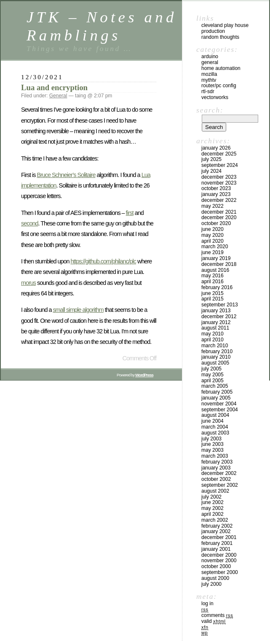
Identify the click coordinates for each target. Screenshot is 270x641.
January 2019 (215, 258)
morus (28, 282)
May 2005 (212, 375)
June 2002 (212, 502)
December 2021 (218, 212)
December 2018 (218, 264)
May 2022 (212, 206)
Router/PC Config (218, 86)
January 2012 (215, 322)
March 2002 (214, 520)
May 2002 (212, 508)
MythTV (208, 80)
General (58, 96)
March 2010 (214, 346)
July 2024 (211, 171)
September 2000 (219, 572)
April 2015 (212, 299)
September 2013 (219, 305)
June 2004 (212, 421)
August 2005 (215, 363)
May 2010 (212, 334)
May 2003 (212, 450)
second (29, 223)
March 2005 (214, 386)
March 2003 (214, 456)
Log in (207, 603)
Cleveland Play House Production (225, 28)
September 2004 (219, 410)
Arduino (209, 56)
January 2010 (215, 357)
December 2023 (218, 177)
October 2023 (216, 188)
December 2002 (218, 473)
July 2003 (211, 439)
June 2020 (212, 229)
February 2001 (217, 543)
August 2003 (215, 433)
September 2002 (219, 485)
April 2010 (212, 340)
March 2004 (214, 427)
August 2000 (215, 578)
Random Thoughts (220, 37)
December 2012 (218, 316)
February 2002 (217, 526)
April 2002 (212, 514)
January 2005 (215, 398)
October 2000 (216, 566)
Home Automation (221, 68)
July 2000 (211, 584)
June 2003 (212, 444)
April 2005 (212, 381)
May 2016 (212, 276)
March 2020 (214, 246)
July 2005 (211, 369)
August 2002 (215, 491)
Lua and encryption (54, 87)
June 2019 (212, 252)
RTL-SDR (207, 91)
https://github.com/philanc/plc (103, 261)
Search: (209, 110)
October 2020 (216, 223)
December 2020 (218, 217)
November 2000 (218, 560)
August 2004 (215, 415)
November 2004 (218, 404)
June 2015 (212, 293)
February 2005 (217, 392)
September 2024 (219, 165)
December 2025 (218, 154)
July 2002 (211, 497)
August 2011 (215, 328)
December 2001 (218, 537)
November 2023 (218, 183)
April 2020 (212, 241)
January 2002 (215, 531)
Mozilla (209, 74)
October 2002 (216, 479)
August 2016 (215, 270)
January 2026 (215, 148)
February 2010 (217, 351)
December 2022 (218, 200)
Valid (213, 621)
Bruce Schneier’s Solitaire (66, 175)
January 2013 (215, 311)
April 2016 (212, 281)
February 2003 (217, 462)
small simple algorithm (78, 309)
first (130, 212)
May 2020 (212, 235)
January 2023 (215, 194)
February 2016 (217, 287)
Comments (217, 615)
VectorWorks (214, 97)
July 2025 (211, 159)
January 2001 (215, 549)
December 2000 (218, 555)
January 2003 (215, 468)
